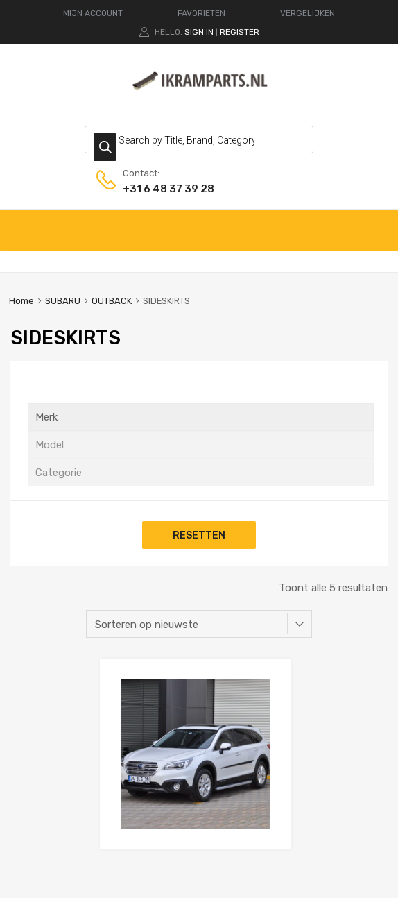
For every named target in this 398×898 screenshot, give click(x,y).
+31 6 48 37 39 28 (157, 189)
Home (21, 301)
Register (239, 32)
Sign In (199, 32)
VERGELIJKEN (307, 13)
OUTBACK (112, 301)
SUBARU (62, 301)
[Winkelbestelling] (199, 624)
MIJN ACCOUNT (93, 13)
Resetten (199, 535)
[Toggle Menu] (380, 223)
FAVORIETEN (201, 13)
